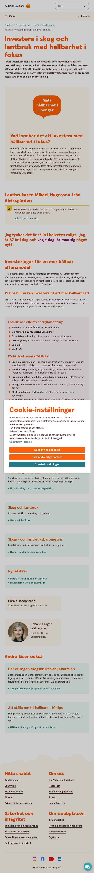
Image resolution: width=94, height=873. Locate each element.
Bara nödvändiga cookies (47, 457)
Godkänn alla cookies (47, 450)
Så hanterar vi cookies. (20, 441)
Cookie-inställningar (47, 464)
